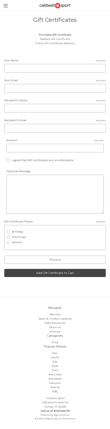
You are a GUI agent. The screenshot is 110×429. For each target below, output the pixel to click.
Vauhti (55, 357)
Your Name (55, 60)
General (17, 242)
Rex (55, 361)
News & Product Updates (55, 318)
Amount (55, 140)
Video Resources (55, 323)
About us (55, 327)
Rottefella (55, 379)
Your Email (55, 80)
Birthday (17, 231)
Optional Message (18, 171)
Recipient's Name (55, 100)
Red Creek (55, 374)
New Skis (55, 314)
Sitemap (55, 331)
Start (55, 370)
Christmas (19, 237)
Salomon (55, 383)
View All (55, 387)
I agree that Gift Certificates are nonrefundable (42, 160)
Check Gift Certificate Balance (55, 43)
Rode (55, 366)
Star (55, 353)
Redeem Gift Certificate (55, 39)
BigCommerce (62, 415)
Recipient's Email (55, 120)
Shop (55, 342)
